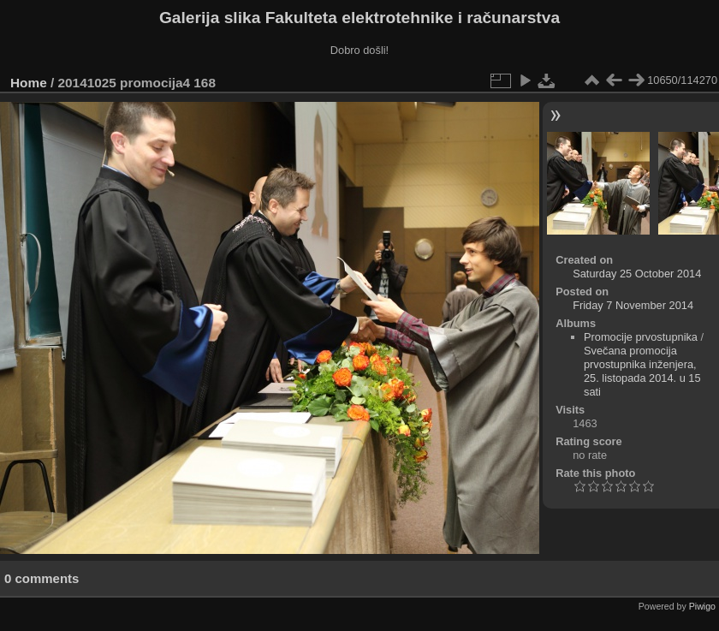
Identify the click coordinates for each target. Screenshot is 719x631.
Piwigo (702, 606)
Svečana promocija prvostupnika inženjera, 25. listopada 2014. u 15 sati (642, 371)
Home (28, 82)
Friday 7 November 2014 (633, 305)
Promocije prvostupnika (641, 336)
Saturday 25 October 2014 (637, 273)
